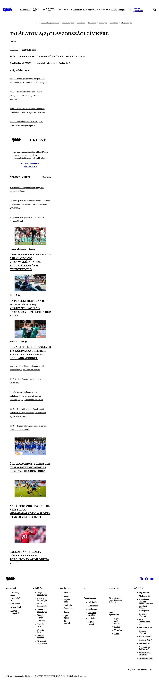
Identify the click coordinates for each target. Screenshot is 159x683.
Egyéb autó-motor (117, 621)
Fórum (117, 627)
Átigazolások (16, 607)
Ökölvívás (68, 608)
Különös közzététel (143, 632)
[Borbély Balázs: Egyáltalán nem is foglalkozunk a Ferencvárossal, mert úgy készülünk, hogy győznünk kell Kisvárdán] (30, 396)
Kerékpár (68, 605)
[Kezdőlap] (7, 10)
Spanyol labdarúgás (42, 599)
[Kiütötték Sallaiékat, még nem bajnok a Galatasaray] (30, 381)
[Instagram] (141, 578)
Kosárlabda (93, 606)
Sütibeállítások (146, 659)
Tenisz (66, 612)
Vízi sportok (52, 63)
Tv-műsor (118, 630)
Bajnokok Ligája (41, 616)
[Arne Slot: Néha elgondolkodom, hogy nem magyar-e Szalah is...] (30, 189)
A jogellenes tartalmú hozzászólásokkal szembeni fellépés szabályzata (146, 604)
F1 (84, 9)
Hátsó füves (114, 23)
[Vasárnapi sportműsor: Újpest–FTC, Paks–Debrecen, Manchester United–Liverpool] (30, 80)
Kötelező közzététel (143, 615)
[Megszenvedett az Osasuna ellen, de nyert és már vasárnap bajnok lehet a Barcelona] (30, 367)
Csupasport (103, 23)
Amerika (77, 9)
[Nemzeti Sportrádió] (140, 9)
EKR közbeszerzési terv (144, 621)
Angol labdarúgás (42, 593)
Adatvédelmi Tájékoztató (144, 648)
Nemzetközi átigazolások (42, 642)
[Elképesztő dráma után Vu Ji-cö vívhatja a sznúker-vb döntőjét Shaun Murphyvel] (30, 95)
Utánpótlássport (126, 23)
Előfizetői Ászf (145, 643)
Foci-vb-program (68, 23)
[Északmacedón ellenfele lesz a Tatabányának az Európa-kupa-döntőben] (30, 454)
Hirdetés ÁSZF (145, 640)
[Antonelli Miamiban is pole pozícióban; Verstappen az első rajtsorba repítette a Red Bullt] (30, 291)
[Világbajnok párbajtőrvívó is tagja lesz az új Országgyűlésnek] (30, 219)
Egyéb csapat (91, 623)
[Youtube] (152, 578)
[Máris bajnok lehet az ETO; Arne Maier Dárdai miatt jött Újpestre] (30, 123)
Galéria (114, 9)
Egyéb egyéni (66, 616)
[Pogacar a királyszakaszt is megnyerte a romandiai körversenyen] (30, 427)
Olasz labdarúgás (42, 605)
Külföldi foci (38, 588)
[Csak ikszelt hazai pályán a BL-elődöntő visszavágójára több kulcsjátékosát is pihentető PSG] (30, 244)
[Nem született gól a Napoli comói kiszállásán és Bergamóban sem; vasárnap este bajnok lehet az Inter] (30, 413)
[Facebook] (146, 578)
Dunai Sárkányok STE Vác (21, 63)
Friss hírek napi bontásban (50, 23)
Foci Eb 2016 (40, 631)
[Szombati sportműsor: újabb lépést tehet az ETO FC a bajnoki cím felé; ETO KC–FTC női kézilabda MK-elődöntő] (30, 204)
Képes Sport (92, 23)
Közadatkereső (145, 636)
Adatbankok (25, 9)
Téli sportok (67, 622)
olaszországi (39, 63)
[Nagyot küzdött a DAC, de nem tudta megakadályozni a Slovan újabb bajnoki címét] (30, 497)
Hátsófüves (15, 604)
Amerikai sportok (92, 614)
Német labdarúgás (42, 610)
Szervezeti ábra (145, 627)
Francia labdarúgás (18, 249)
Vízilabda (92, 618)
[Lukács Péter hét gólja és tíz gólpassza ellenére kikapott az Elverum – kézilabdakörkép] (30, 337)
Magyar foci (11, 588)
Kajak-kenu (67, 600)
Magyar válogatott (15, 612)
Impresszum (144, 592)
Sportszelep (114, 588)
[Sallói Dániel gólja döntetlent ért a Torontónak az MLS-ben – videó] (30, 543)
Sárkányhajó (64, 63)
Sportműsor (81, 23)
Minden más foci (40, 636)
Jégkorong (92, 609)
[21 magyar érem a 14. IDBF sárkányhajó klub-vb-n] (79, 56)
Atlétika (67, 592)
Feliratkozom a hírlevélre (30, 165)
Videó (116, 634)
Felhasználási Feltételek (144, 653)
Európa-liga (42, 621)
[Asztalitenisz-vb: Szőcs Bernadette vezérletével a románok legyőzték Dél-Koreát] (30, 110)
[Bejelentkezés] (121, 9)
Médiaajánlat (144, 596)
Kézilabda (14, 341)
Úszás (66, 596)
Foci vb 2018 (40, 625)
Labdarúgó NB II (15, 599)
